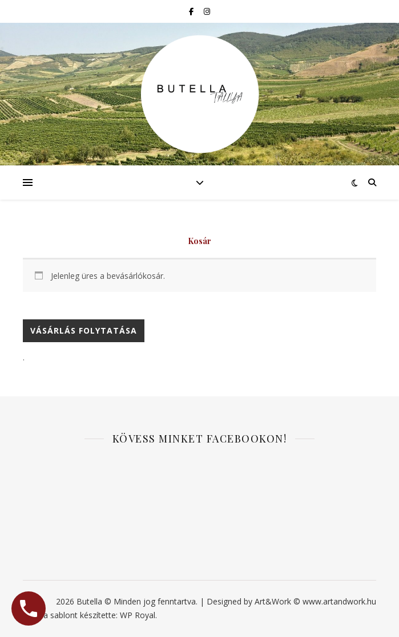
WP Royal (137, 615)
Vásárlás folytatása (83, 330)
